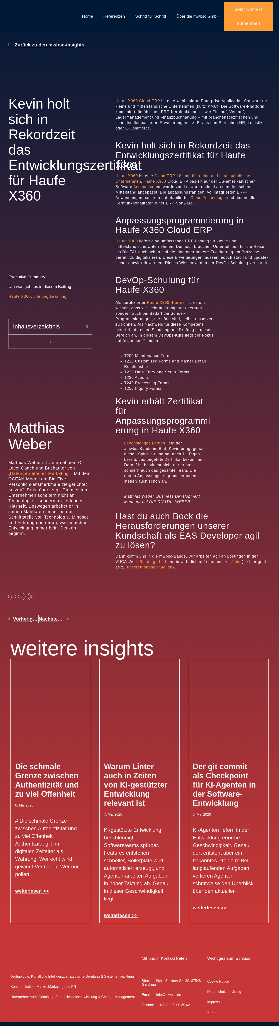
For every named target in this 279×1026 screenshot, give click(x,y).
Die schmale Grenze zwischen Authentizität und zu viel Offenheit (47, 784)
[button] (87, 330)
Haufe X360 (19, 300)
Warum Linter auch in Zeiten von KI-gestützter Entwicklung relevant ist (136, 788)
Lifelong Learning (49, 300)
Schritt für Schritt (150, 18)
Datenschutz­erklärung (224, 995)
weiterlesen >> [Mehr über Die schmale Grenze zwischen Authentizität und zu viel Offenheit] (32, 894)
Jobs (235, 565)
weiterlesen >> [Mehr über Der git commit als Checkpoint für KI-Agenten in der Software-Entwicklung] (209, 911)
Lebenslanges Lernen (144, 447)
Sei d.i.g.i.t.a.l (153, 565)
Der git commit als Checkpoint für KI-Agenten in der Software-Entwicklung (224, 788)
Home (87, 18)
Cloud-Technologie (208, 201)
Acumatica (144, 190)
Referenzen (114, 18)
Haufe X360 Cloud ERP (138, 104)
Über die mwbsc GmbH (197, 18)
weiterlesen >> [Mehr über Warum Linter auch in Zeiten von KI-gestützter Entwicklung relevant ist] (121, 919)
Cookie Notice (218, 985)
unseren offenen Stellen (150, 571)
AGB (211, 1016)
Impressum (216, 1005)
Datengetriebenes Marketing (39, 477)
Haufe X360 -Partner (166, 306)
